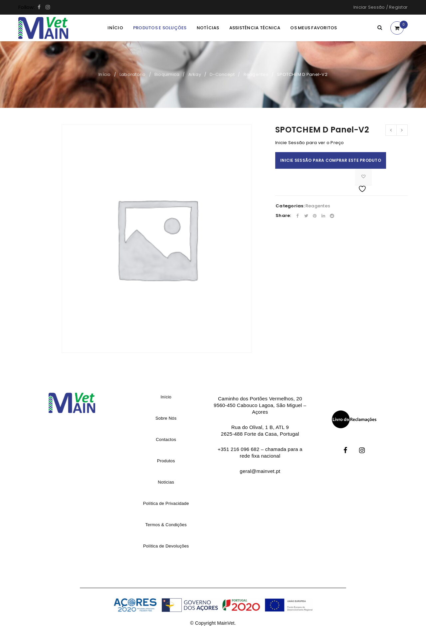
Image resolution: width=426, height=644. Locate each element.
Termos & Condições (166, 524)
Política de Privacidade (166, 503)
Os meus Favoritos (313, 28)
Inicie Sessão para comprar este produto (330, 160)
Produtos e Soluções (160, 28)
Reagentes (256, 74)
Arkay (194, 74)
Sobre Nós (166, 418)
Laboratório (132, 74)
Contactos (166, 439)
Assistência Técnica (255, 28)
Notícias (208, 28)
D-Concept (222, 74)
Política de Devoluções (166, 545)
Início (115, 28)
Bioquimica (167, 74)
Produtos (166, 460)
